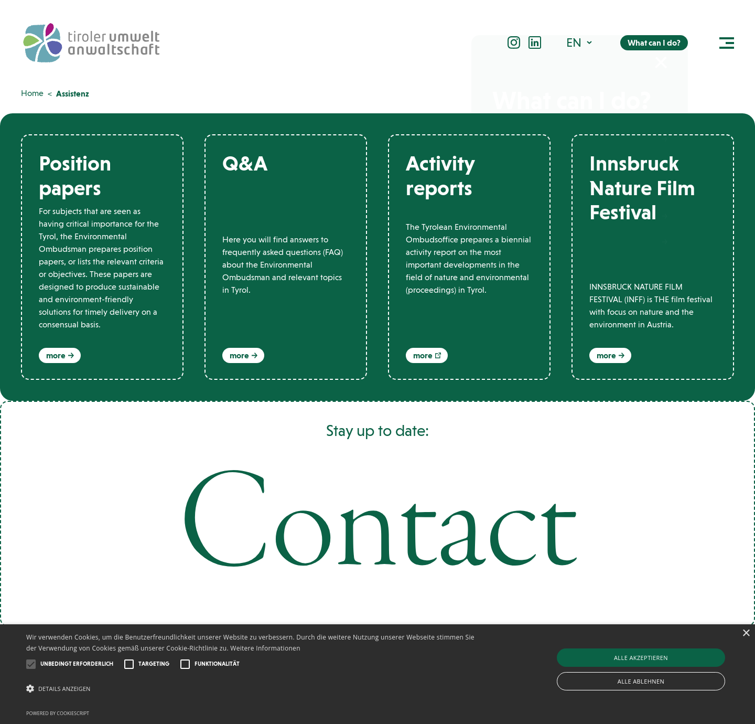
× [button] (746, 633)
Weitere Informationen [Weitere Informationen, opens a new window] (265, 648)
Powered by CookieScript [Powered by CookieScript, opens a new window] (57, 713)
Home (32, 93)
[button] (580, 43)
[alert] (377, 674)
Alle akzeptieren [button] (641, 658)
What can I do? (654, 44)
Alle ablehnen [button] (641, 681)
